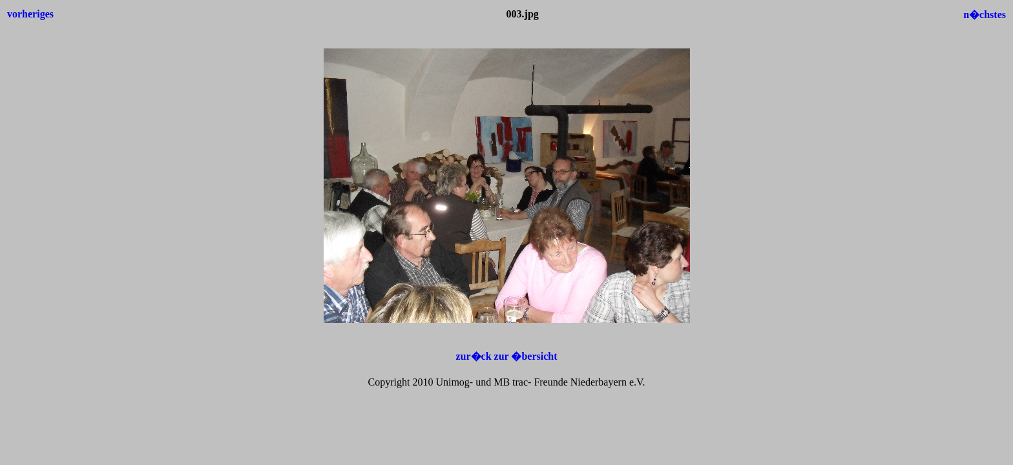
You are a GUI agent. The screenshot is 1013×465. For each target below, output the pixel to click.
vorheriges (30, 13)
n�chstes (984, 14)
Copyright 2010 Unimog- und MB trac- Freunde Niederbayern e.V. (506, 382)
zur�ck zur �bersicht (506, 356)
